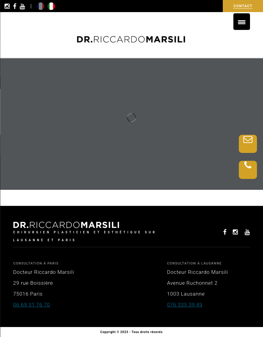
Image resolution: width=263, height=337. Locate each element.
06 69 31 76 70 (31, 305)
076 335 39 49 (184, 305)
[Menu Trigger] (241, 21)
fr (40, 6)
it (51, 6)
